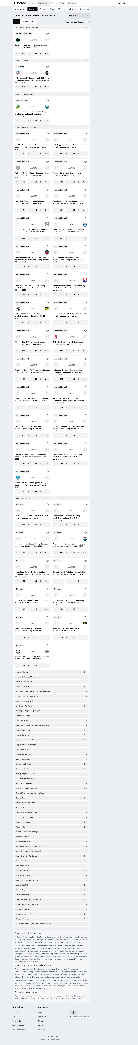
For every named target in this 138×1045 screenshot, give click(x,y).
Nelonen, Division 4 (22, 134)
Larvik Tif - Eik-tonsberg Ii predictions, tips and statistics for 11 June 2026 (32, 601)
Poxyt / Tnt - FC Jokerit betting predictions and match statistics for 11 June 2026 (32, 399)
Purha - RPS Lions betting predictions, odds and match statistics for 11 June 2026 (30, 485)
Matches (53, 3)
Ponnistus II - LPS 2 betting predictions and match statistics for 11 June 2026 (69, 202)
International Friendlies (24, 34)
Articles (62, 3)
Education (72, 3)
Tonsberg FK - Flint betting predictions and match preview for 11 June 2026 (32, 658)
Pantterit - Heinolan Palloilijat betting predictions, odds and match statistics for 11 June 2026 (32, 288)
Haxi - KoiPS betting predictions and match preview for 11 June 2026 (29, 202)
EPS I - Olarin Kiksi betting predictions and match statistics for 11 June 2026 (70, 315)
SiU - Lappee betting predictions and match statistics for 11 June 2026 (68, 146)
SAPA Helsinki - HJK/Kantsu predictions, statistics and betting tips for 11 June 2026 (69, 231)
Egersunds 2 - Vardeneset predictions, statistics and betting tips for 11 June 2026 (68, 602)
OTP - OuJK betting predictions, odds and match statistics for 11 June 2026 (70, 343)
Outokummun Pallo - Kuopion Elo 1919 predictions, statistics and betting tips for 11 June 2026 (32, 260)
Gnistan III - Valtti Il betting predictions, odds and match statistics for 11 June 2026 (31, 457)
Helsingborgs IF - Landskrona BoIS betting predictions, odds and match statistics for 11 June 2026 (32, 80)
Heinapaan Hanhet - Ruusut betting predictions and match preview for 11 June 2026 (68, 372)
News (34, 3)
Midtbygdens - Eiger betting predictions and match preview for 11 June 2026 (69, 545)
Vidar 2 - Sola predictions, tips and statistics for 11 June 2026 (67, 629)
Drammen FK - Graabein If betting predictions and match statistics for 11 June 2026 (69, 518)
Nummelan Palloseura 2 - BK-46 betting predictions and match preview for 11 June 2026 (69, 288)
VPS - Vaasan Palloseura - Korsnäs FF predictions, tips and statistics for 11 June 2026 (32, 316)
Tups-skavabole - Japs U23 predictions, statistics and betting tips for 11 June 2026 (69, 428)
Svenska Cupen (21, 101)
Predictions (42, 3)
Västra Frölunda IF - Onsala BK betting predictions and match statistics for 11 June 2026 (31, 114)
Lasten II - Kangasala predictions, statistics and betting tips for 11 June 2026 (30, 428)
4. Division (19, 504)
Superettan (20, 67)
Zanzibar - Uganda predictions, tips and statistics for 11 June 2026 (31, 46)
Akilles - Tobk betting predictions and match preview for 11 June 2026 (30, 343)
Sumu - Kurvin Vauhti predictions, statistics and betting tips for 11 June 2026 (68, 260)
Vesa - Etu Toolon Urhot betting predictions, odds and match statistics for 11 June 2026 (70, 400)
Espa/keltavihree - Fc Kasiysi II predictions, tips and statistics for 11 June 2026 (32, 371)
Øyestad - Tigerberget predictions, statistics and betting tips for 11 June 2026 (30, 630)
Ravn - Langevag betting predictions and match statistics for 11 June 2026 (31, 517)
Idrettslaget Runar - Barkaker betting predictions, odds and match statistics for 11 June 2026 (32, 574)
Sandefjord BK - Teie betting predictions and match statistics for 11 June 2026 (69, 573)
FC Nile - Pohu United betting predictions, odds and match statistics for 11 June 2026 (32, 147)
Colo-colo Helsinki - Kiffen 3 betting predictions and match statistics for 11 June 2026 (69, 457)
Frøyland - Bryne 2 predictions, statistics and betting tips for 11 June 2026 (31, 545)
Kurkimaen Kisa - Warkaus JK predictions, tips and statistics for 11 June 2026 (32, 230)
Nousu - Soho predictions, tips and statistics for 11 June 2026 (67, 174)
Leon (72, 1007)
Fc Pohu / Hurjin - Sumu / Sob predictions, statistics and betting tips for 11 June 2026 (32, 175)
